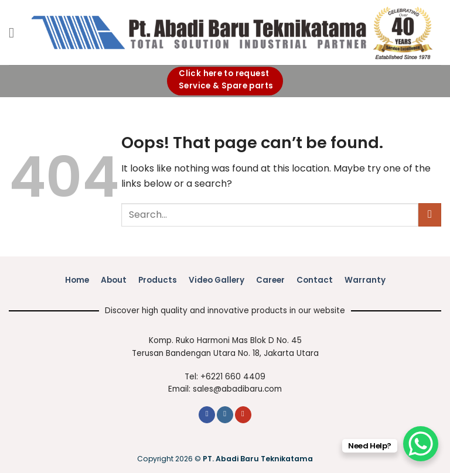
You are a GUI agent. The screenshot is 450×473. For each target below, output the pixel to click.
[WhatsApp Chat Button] (420, 443)
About (114, 280)
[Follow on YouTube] (243, 414)
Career (270, 280)
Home (77, 280)
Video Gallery (216, 280)
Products (157, 280)
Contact (314, 280)
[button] (16, 32)
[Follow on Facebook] (207, 414)
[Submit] (429, 214)
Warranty (365, 280)
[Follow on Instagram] (225, 414)
